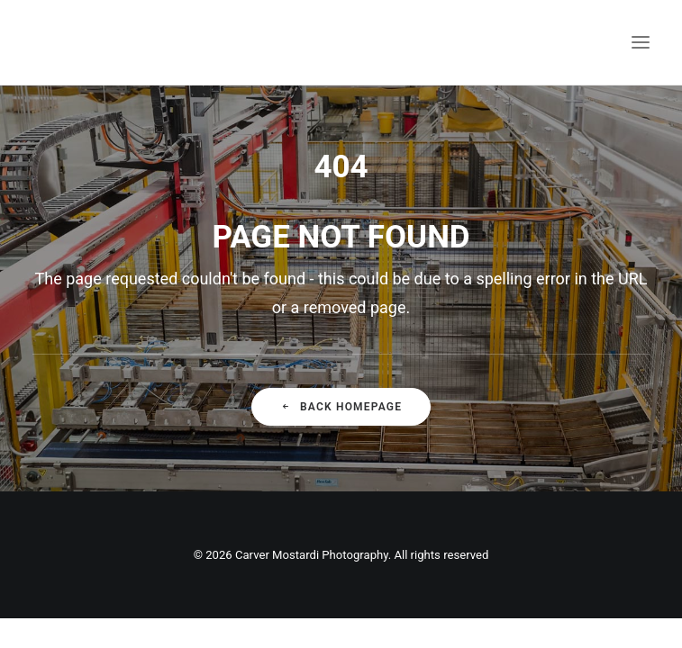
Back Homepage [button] (341, 406)
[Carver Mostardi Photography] (50, 42)
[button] (640, 42)
